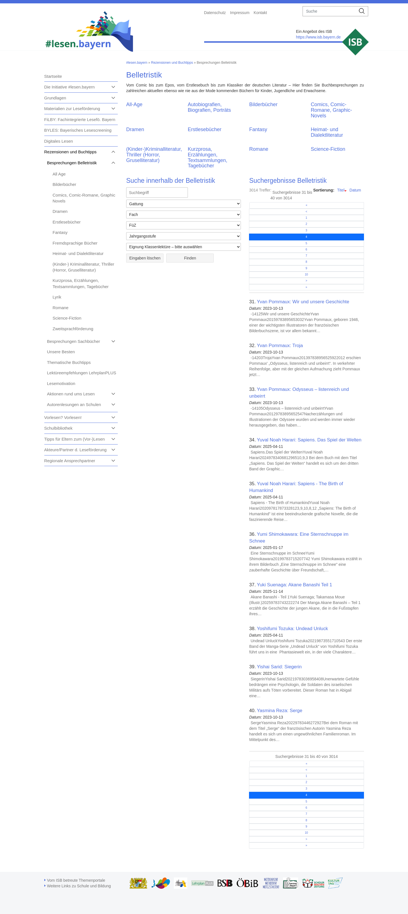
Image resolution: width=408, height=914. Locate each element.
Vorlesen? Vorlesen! (63, 417)
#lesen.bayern (136, 63)
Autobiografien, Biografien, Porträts (209, 107)
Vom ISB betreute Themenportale (76, 880)
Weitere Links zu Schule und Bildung (79, 886)
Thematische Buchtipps (69, 362)
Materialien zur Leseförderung (72, 108)
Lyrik (57, 297)
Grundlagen (55, 97)
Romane (61, 307)
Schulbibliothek (58, 428)
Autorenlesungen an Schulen (74, 404)
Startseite (53, 76)
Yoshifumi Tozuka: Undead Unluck (292, 628)
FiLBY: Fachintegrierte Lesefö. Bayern (79, 119)
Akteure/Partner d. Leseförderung (75, 449)
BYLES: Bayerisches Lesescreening (78, 130)
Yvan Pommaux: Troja (280, 345)
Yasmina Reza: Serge (279, 710)
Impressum (239, 12)
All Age (59, 174)
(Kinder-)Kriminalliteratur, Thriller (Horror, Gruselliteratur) (154, 154)
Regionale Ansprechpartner (69, 460)
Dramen (60, 211)
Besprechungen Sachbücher (73, 341)
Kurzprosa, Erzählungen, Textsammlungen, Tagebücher (207, 157)
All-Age (134, 104)
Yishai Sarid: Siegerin (279, 666)
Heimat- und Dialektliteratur (78, 253)
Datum (355, 190)
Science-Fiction (67, 318)
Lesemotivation (61, 383)
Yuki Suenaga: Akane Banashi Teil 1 (294, 584)
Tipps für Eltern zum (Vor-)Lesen (74, 439)
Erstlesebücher (67, 222)
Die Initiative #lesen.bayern (69, 87)
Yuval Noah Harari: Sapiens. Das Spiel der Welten (309, 440)
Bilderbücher (64, 184)
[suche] (329, 11)
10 (306, 274)
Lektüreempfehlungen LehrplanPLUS (81, 372)
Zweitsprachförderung (73, 328)
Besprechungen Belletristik (72, 162)
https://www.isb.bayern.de (318, 37)
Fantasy (60, 232)
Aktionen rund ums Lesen (71, 393)
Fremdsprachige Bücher (75, 243)
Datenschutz (215, 12)
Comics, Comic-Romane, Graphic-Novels (331, 110)
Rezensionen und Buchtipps (70, 151)
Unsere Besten (61, 351)
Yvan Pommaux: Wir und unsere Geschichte (303, 301)
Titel (340, 190)
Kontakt (260, 12)
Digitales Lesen (58, 141)
